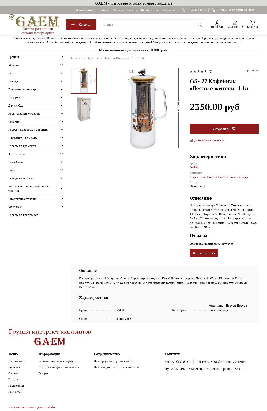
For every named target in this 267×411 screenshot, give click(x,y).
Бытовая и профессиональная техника (28, 188)
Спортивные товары (22, 199)
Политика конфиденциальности (59, 367)
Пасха (12, 170)
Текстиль (14, 122)
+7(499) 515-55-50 (177, 362)
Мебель (13, 65)
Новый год (15, 162)
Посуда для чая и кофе (233, 177)
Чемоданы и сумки (21, 178)
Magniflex (14, 207)
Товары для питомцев (23, 215)
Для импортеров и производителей (116, 367)
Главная (76, 58)
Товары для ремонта (22, 146)
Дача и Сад (15, 105)
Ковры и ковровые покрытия (28, 130)
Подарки (14, 97)
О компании (84, 10)
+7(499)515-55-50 (194, 10)
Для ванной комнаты (22, 138)
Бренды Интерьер (117, 58)
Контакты (168, 10)
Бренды (93, 58)
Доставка (103, 10)
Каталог (132, 10)
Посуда (13, 81)
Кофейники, (198, 177)
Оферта (43, 373)
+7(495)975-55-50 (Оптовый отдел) (233, 10)
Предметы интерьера (22, 89)
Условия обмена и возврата (56, 361)
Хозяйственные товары (24, 113)
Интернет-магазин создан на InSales (31, 407)
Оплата (118, 10)
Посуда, (212, 177)
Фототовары (16, 154)
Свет (11, 73)
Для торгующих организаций (112, 361)
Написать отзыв (204, 253)
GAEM (140, 58)
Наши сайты (149, 10)
